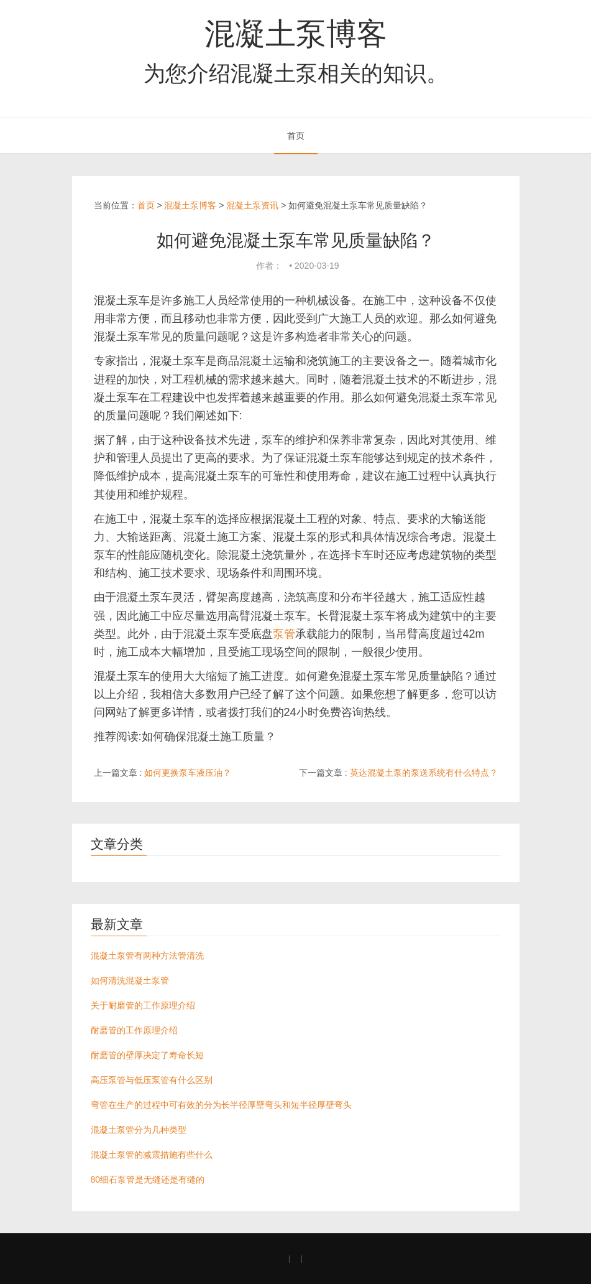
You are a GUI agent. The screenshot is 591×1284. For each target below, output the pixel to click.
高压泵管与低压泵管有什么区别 (152, 1080)
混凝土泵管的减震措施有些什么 (152, 1155)
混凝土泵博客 (295, 33)
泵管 (284, 634)
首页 (296, 136)
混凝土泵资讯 (252, 205)
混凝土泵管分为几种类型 (138, 1130)
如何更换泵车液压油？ (187, 773)
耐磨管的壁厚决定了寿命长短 (147, 1055)
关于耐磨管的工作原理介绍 (143, 1005)
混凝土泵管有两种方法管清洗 (147, 956)
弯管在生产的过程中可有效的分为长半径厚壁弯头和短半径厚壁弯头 (221, 1105)
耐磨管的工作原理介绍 (134, 1030)
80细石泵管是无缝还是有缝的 (148, 1179)
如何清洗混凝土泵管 (130, 980)
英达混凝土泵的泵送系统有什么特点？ (424, 773)
